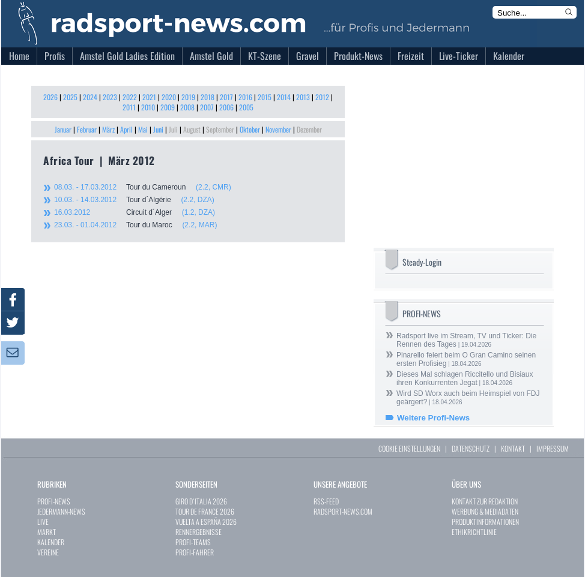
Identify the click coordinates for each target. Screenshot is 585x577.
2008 (187, 107)
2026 (50, 97)
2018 (207, 97)
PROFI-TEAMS (193, 542)
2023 (110, 97)
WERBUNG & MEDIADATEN (485, 511)
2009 (167, 107)
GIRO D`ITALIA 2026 (201, 501)
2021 (149, 97)
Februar (87, 129)
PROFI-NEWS (53, 501)
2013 (303, 97)
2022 (130, 97)
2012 (322, 97)
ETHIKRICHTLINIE (474, 532)
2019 (188, 97)
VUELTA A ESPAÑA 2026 (206, 521)
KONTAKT (513, 448)
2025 (70, 97)
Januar (63, 129)
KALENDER (50, 542)
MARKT (46, 532)
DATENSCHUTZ (471, 448)
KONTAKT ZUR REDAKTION (485, 501)
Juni (158, 129)
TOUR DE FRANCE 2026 (204, 511)
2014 (284, 97)
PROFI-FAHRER (194, 552)
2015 (264, 97)
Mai (143, 129)
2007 (207, 107)
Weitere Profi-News (433, 417)
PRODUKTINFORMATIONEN (485, 521)
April (126, 129)
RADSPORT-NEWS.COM (343, 511)
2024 (90, 97)
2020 (169, 97)
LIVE (43, 521)
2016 (245, 97)
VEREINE (48, 552)
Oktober (250, 129)
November (278, 129)
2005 (246, 107)
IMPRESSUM (552, 448)
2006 (226, 107)
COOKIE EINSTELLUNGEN (409, 448)
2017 (226, 97)
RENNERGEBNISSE (198, 532)
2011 (129, 107)
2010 (148, 107)
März (108, 129)
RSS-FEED (326, 501)
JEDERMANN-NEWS (61, 511)
